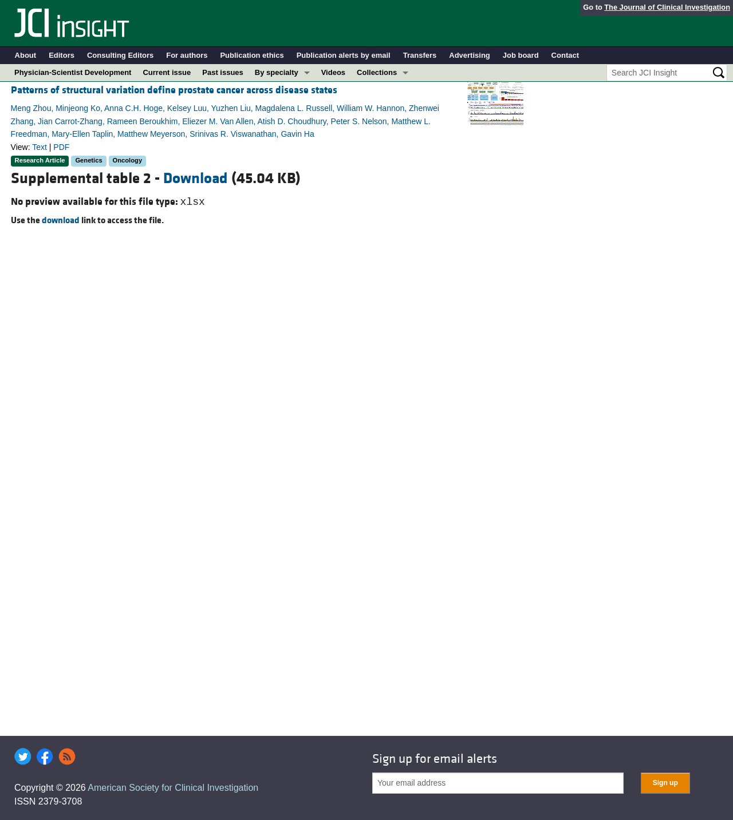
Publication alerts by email (344, 55)
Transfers (420, 55)
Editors (61, 55)
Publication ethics (251, 55)
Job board (521, 55)
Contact (565, 55)
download (61, 220)
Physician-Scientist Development (72, 72)
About (26, 55)
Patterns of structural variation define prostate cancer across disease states (174, 90)
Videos (333, 72)
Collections (377, 72)
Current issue (167, 72)
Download (195, 178)
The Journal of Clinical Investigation (667, 7)
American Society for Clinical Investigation (173, 788)
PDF (61, 147)
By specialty (276, 72)
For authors (186, 55)
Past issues (222, 72)
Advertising (469, 55)
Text (39, 147)
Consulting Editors (120, 55)
